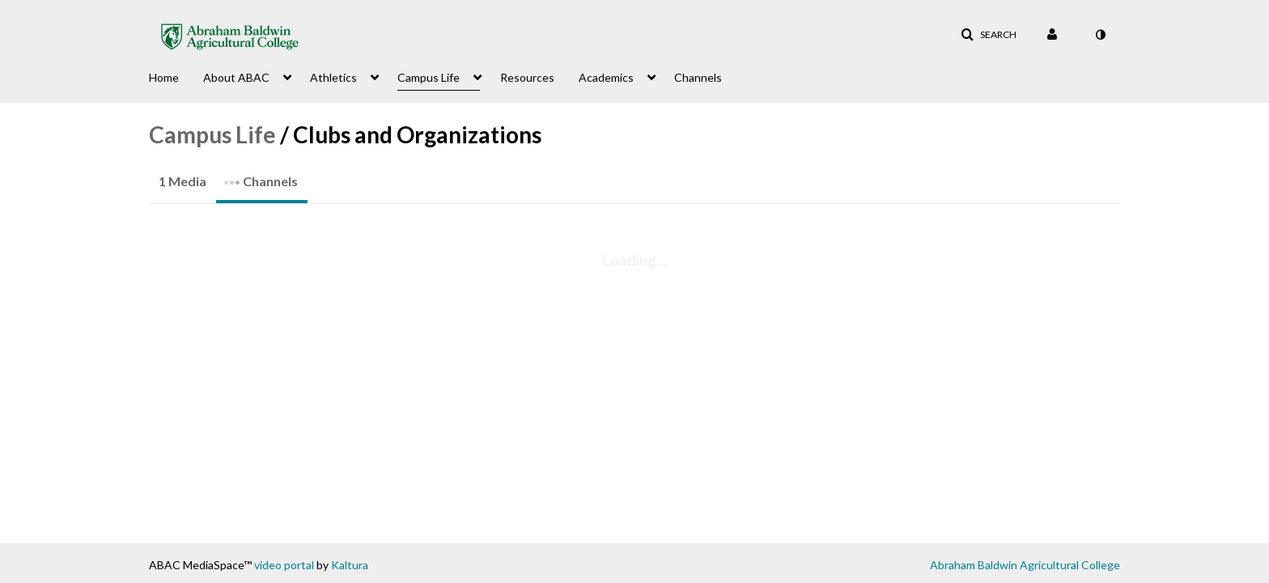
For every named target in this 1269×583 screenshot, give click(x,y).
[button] (988, 34)
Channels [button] (698, 77)
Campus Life (212, 134)
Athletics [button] (333, 77)
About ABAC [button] (236, 77)
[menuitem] (176, 76)
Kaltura (349, 565)
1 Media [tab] (182, 181)
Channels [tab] (260, 176)
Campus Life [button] (428, 77)
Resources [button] (527, 77)
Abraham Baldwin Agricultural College (1025, 565)
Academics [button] (606, 77)
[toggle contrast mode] (1100, 34)
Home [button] (164, 77)
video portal (284, 565)
